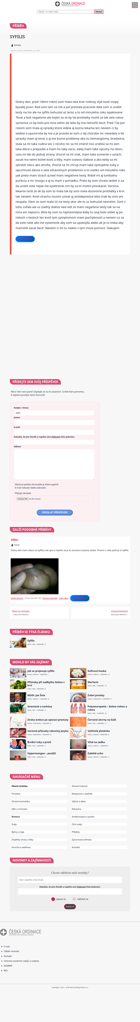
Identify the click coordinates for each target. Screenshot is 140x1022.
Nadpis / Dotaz (21, 407)
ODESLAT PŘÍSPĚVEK (55, 512)
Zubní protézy (96, 695)
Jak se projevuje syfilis (40, 671)
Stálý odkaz (63, 598)
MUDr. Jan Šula (36, 695)
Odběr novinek (11, 951)
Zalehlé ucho (95, 753)
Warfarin (93, 682)
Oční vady (77, 824)
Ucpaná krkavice (119, 611)
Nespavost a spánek (82, 793)
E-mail (17, 427)
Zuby (14, 824)
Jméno (17, 417)
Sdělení (17, 446)
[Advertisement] (70, 73)
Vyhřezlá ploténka (99, 731)
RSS (6, 970)
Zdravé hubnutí (80, 786)
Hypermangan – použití (41, 753)
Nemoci (16, 816)
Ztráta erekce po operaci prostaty (47, 719)
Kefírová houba (97, 671)
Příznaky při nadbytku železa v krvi (46, 684)
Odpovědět (25, 239)
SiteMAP (8, 965)
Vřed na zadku (96, 742)
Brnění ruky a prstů (39, 742)
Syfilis (30, 640)
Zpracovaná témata (82, 839)
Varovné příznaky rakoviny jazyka (47, 731)
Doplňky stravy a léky (22, 839)
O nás (7, 946)
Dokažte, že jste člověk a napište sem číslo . (44, 436)
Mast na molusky (21, 611)
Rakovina (76, 809)
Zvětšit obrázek (17, 598)
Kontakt (76, 847)
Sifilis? (14, 539)
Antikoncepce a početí (83, 816)
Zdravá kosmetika (21, 801)
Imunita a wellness (21, 847)
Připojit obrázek (23, 493)
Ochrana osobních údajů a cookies (21, 960)
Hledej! (99, 11)
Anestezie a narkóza (39, 706)
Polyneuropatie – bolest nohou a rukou (107, 708)
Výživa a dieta (79, 801)
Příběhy (76, 831)
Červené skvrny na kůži (102, 719)
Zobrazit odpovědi (49, 598)
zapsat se (61, 899)
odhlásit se (82, 899)
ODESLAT (70, 907)
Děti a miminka (19, 809)
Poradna (16, 793)
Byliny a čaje (18, 831)
